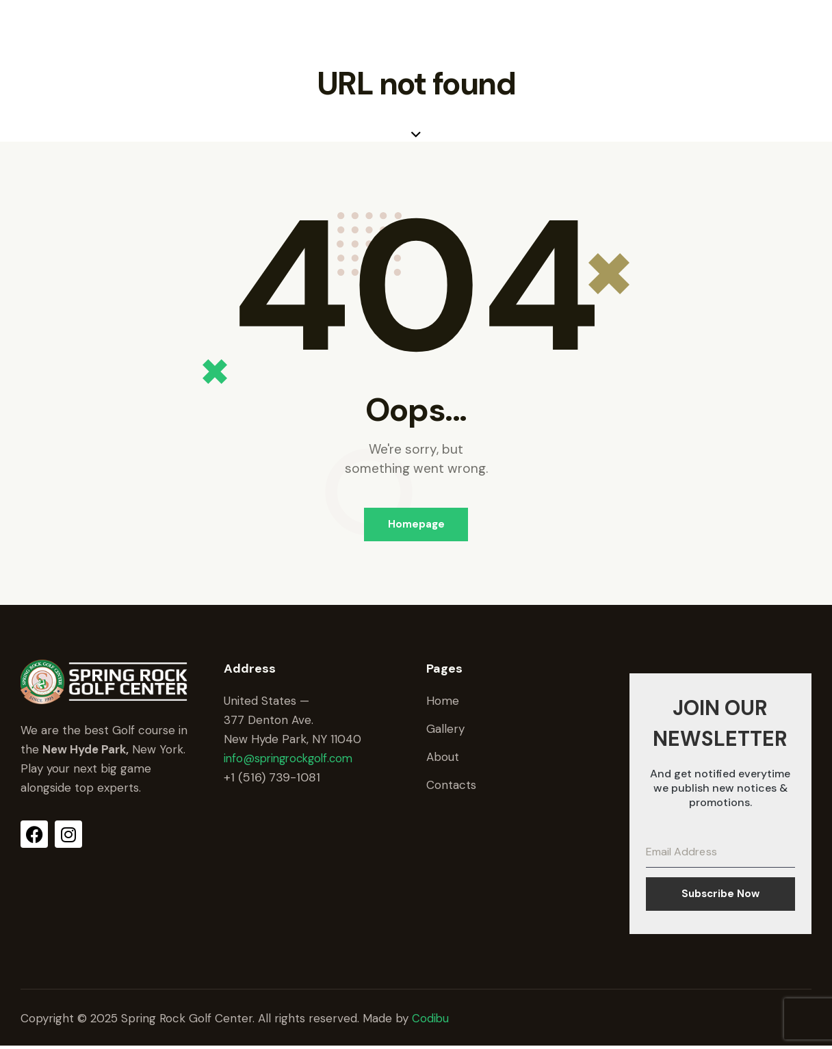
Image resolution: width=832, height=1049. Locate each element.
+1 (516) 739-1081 (272, 778)
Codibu (431, 1020)
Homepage (416, 525)
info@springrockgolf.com (292, 759)
